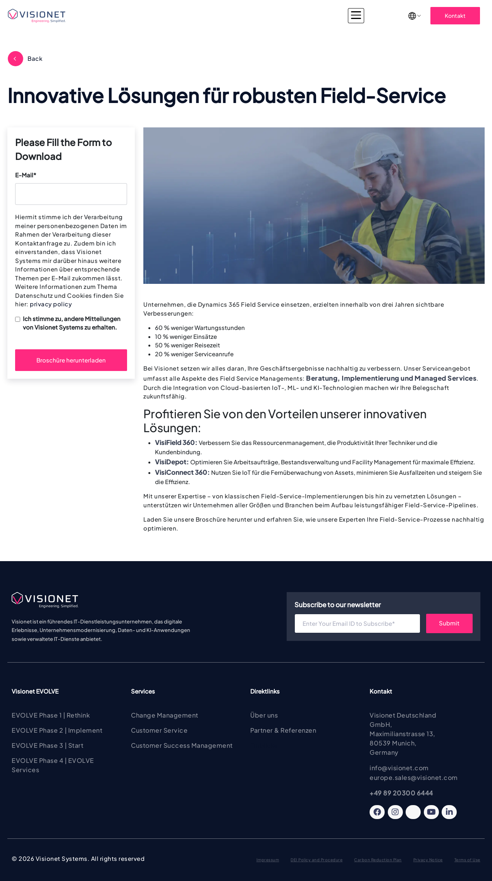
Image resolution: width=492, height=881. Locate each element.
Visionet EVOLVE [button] (129, 15)
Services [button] (178, 15)
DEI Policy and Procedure (316, 859)
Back (35, 58)
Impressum (267, 859)
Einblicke (264, 745)
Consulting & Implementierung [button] (244, 15)
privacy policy (51, 303)
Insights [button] (351, 15)
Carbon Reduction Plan (378, 859)
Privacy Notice (428, 859)
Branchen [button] (312, 15)
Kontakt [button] (455, 15)
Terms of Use (467, 859)
